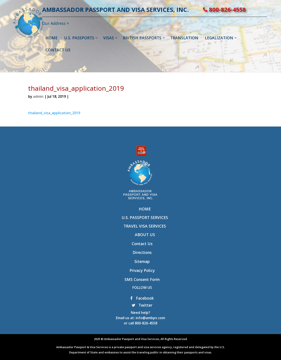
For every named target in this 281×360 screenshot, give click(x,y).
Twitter (142, 305)
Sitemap (142, 261)
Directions (142, 252)
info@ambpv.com (150, 317)
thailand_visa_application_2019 (54, 112)
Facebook (142, 298)
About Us (145, 234)
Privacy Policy (142, 270)
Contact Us (142, 243)
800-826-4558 (238, 9)
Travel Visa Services (145, 226)
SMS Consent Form (142, 279)
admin (38, 96)
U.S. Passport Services (145, 217)
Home (145, 209)
